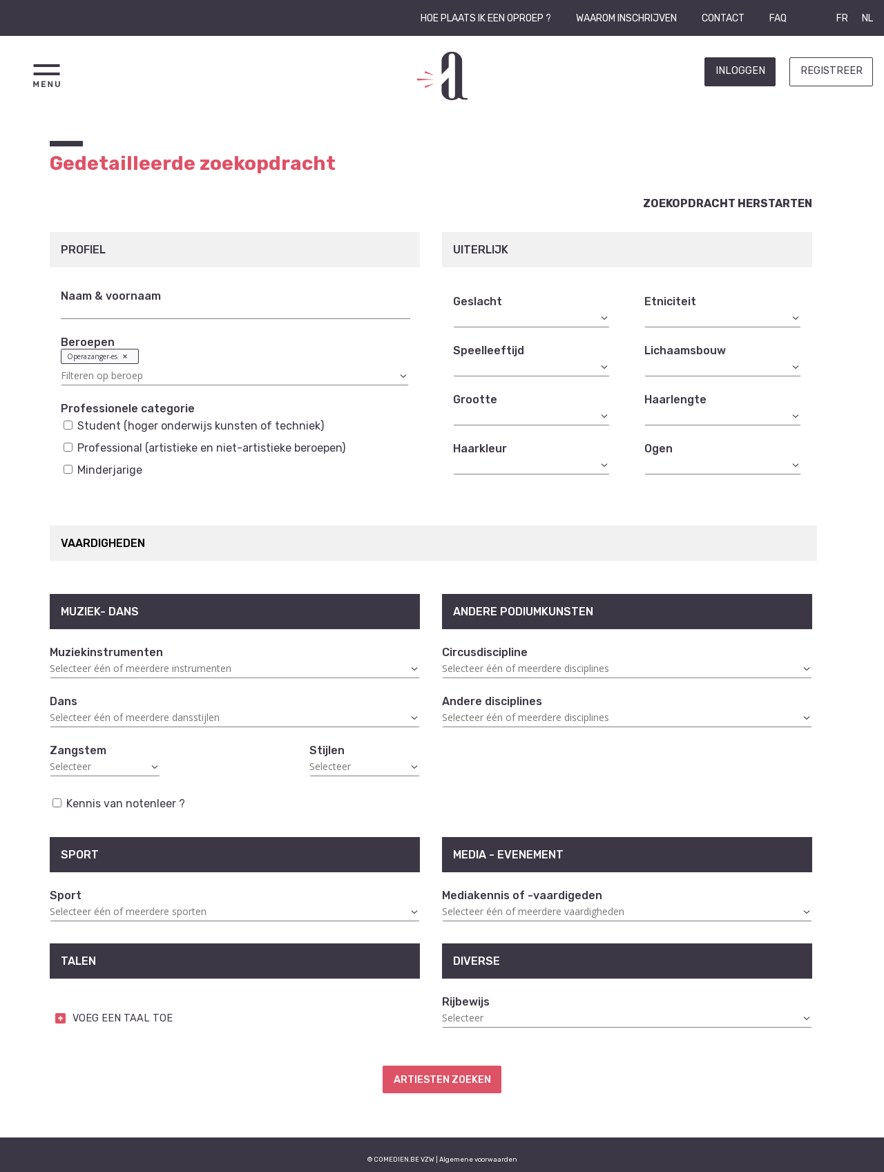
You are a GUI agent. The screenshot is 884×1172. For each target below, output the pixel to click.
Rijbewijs (466, 1001)
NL (867, 18)
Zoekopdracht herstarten (727, 203)
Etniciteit (670, 301)
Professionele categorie (128, 408)
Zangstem (78, 750)
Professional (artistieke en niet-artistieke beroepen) (204, 447)
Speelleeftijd (488, 350)
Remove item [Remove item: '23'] (125, 356)
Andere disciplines (492, 701)
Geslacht (477, 301)
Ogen (658, 448)
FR (842, 18)
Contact (723, 18)
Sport (65, 895)
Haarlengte (675, 399)
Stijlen (327, 750)
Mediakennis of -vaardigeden (522, 895)
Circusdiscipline (485, 652)
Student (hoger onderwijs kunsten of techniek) (194, 425)
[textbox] (235, 375)
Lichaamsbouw (685, 350)
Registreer (831, 71)
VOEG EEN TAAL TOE (123, 1018)
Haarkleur (480, 448)
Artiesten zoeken (442, 1080)
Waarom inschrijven (626, 18)
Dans (63, 701)
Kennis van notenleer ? (118, 803)
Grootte (475, 399)
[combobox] (235, 367)
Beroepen (88, 342)
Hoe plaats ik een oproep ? (486, 18)
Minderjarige (103, 470)
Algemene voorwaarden (478, 1159)
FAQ (778, 18)
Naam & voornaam (111, 295)
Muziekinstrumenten (106, 652)
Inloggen (740, 71)
